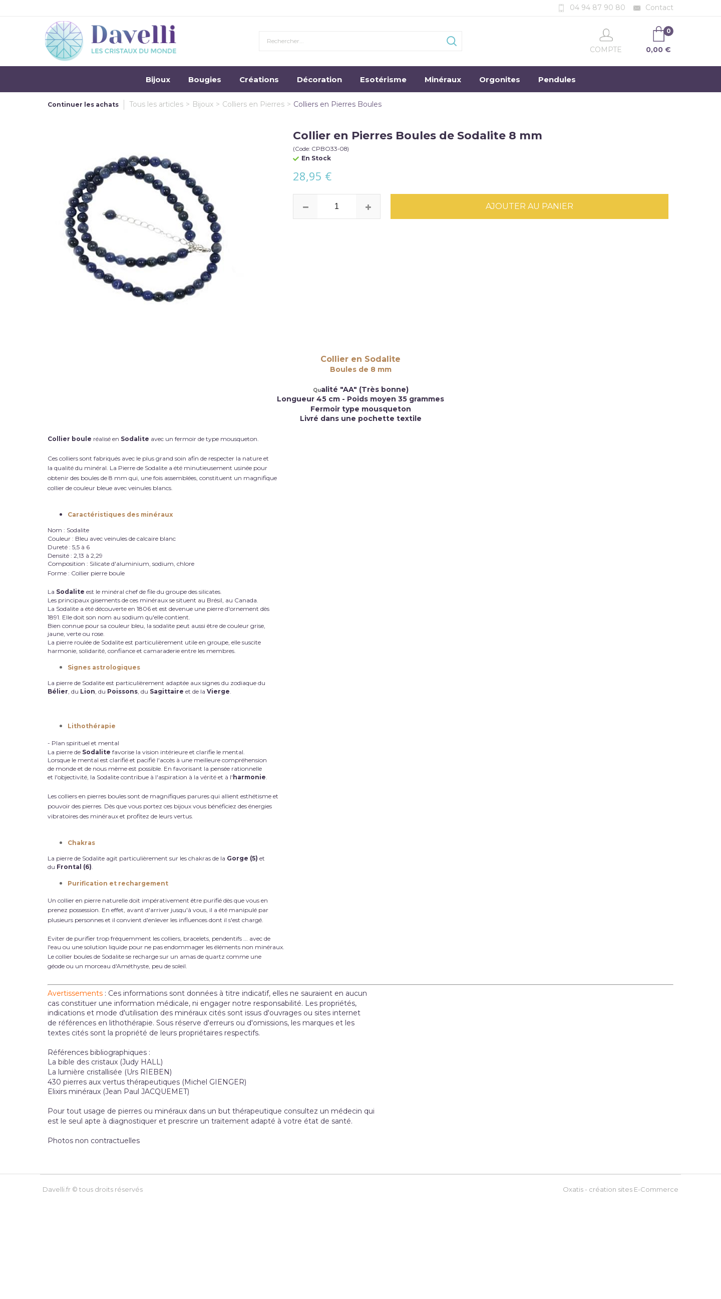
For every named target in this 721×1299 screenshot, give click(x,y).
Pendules (557, 79)
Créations (259, 79)
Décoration (319, 79)
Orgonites (499, 79)
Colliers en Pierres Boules (337, 104)
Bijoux (158, 79)
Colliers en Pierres (253, 104)
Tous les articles (156, 104)
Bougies (204, 79)
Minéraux (443, 79)
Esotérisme (383, 79)
